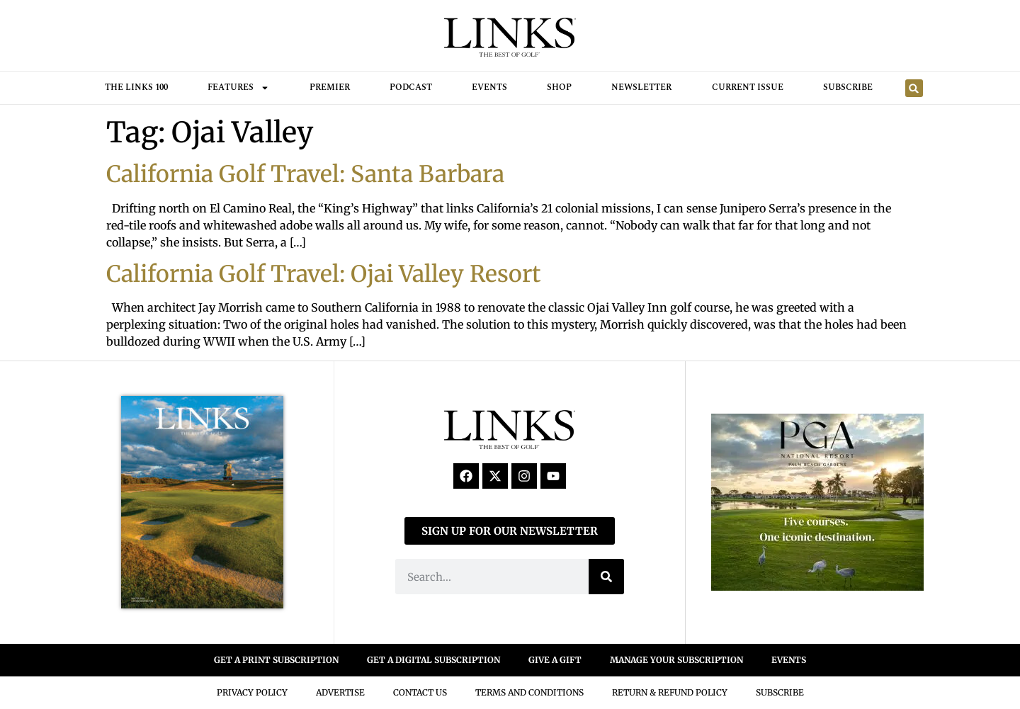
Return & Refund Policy (669, 692)
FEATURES (238, 87)
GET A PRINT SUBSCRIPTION (276, 659)
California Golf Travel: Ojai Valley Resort (323, 274)
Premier (330, 87)
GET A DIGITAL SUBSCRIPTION (433, 659)
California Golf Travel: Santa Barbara (305, 174)
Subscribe (848, 87)
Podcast (411, 87)
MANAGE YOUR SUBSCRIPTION (676, 659)
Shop (559, 87)
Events (489, 87)
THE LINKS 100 (136, 87)
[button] (914, 88)
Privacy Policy (252, 692)
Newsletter (641, 87)
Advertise (340, 692)
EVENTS (788, 659)
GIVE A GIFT (555, 659)
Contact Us (420, 692)
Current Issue (747, 87)
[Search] (606, 576)
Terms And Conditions (529, 692)
